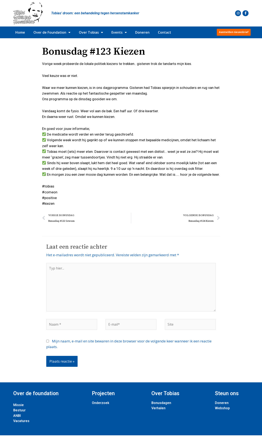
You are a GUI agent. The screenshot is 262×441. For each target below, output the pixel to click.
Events (119, 32)
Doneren (142, 32)
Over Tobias (91, 32)
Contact (164, 32)
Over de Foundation (51, 32)
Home (20, 32)
